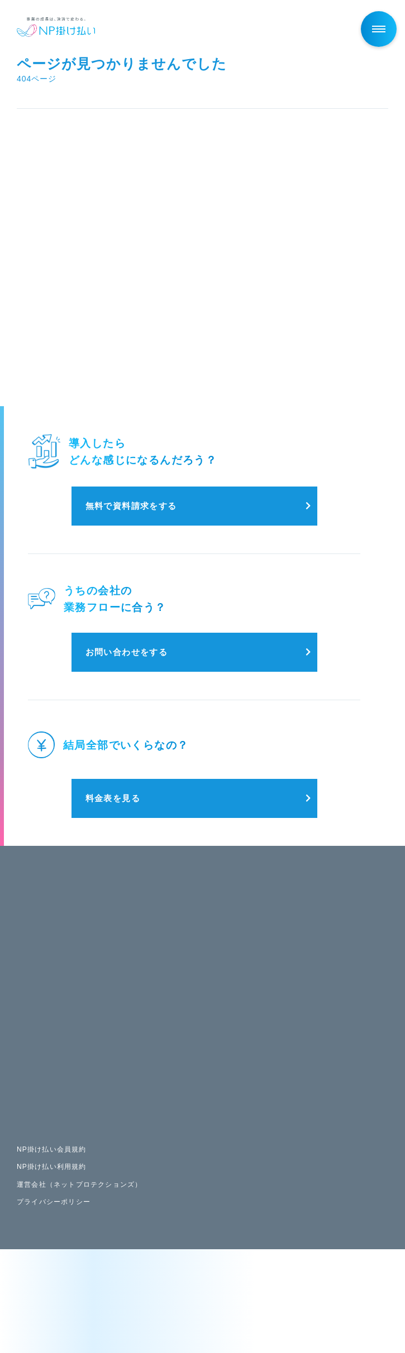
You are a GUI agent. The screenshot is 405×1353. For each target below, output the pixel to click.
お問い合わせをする (126, 652)
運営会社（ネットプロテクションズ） (79, 1184)
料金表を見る (112, 798)
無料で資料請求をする (131, 506)
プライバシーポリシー (53, 1202)
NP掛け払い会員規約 (52, 1149)
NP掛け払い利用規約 (52, 1167)
